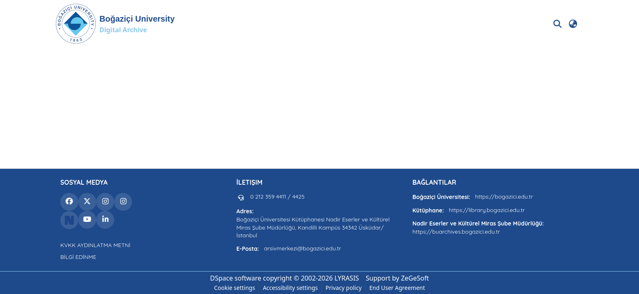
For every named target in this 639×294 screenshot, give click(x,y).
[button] (115, 23)
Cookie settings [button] (234, 288)
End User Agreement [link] (397, 288)
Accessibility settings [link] (290, 288)
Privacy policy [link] (344, 288)
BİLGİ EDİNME (78, 257)
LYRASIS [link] (347, 278)
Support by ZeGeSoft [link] (397, 278)
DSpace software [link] (235, 278)
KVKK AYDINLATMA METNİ (95, 245)
